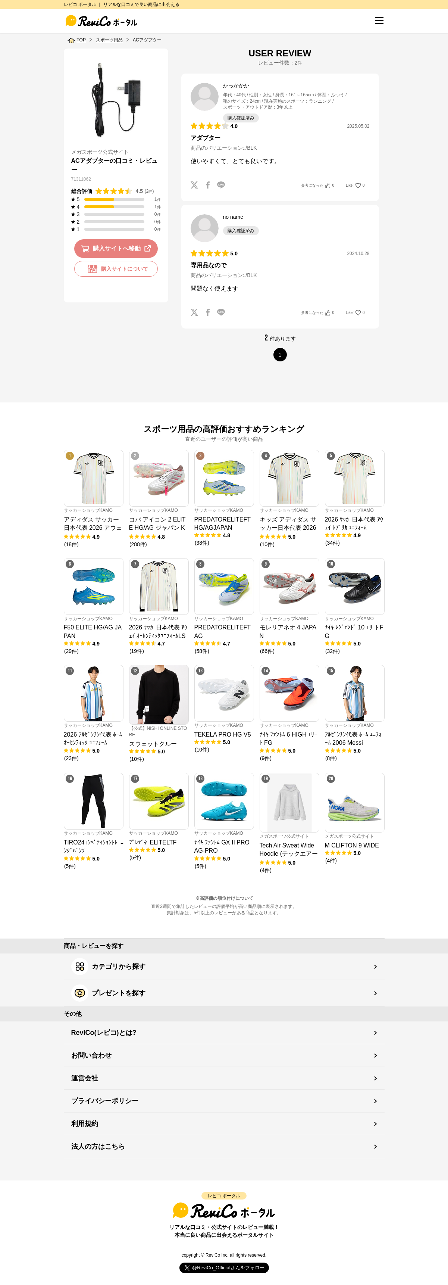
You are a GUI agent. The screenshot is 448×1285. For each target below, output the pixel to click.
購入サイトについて (116, 269)
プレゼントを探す (108, 993)
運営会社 (84, 1078)
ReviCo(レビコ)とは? (104, 1032)
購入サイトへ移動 (117, 249)
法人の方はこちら (98, 1146)
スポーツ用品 (109, 40)
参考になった (317, 185)
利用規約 (84, 1123)
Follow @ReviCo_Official (224, 1268)
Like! (355, 185)
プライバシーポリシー (104, 1101)
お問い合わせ (91, 1055)
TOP (81, 40)
